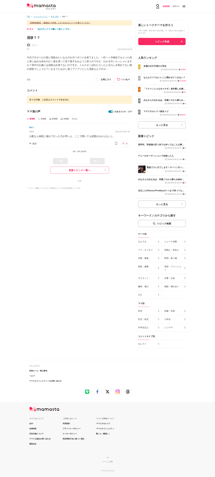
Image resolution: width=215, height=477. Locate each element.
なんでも (142, 241)
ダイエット (143, 278)
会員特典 (32, 429)
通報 (28, 79)
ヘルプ (32, 376)
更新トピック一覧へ (79, 170)
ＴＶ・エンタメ (145, 250)
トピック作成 (162, 41)
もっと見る (162, 125)
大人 (140, 294)
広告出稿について (36, 434)
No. (31, 127)
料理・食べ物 (170, 258)
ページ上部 (107, 461)
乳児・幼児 (143, 319)
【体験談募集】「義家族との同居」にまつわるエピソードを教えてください (59, 23)
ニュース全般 (170, 241)
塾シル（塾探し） (103, 434)
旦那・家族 (143, 258)
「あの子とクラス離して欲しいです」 (53, 29)
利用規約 (66, 423)
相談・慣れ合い (171, 286)
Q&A (31, 423)
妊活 (140, 311)
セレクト (142, 344)
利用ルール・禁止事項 (38, 371)
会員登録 (166, 6)
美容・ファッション (172, 268)
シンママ (168, 327)
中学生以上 (143, 327)
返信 (34, 143)
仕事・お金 (169, 278)
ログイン (176, 6)
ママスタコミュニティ (105, 429)
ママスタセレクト (103, 423)
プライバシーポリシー (72, 429)
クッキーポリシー (70, 434)
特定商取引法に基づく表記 (73, 439)
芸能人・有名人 (171, 250)
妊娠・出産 (169, 311)
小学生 (167, 319)
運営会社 (32, 444)
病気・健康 (143, 266)
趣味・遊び (143, 286)
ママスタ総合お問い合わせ (40, 439)
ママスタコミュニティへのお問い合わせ (45, 381)
